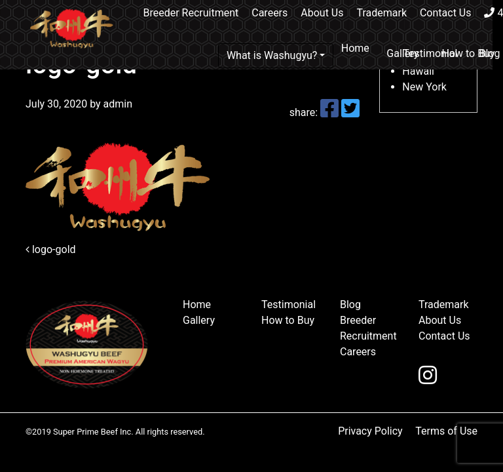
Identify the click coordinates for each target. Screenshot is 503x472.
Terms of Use (446, 431)
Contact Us (446, 13)
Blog (350, 304)
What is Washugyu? (272, 55)
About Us (322, 13)
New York (424, 87)
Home (355, 48)
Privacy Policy (370, 431)
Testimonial (430, 53)
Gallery (199, 320)
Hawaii (418, 71)
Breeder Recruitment (191, 13)
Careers (270, 13)
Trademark (381, 13)
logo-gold (51, 249)
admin (116, 104)
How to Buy (467, 53)
